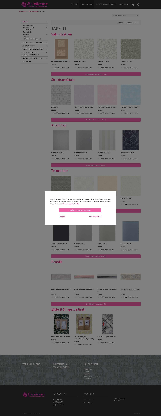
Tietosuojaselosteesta (71, 204)
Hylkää (62, 216)
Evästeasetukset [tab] (95, 216)
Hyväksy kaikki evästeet (80, 210)
